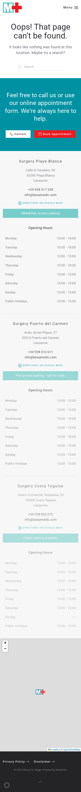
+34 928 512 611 (40, 352)
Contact (18, 134)
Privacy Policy (13, 761)
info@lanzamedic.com (41, 195)
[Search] (40, 67)
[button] (70, 7)
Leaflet (53, 749)
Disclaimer (42, 761)
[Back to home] (12, 7)
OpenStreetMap (71, 749)
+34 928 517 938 (40, 189)
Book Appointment (55, 134)
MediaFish (60, 769)
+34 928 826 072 (40, 514)
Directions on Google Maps (40, 203)
